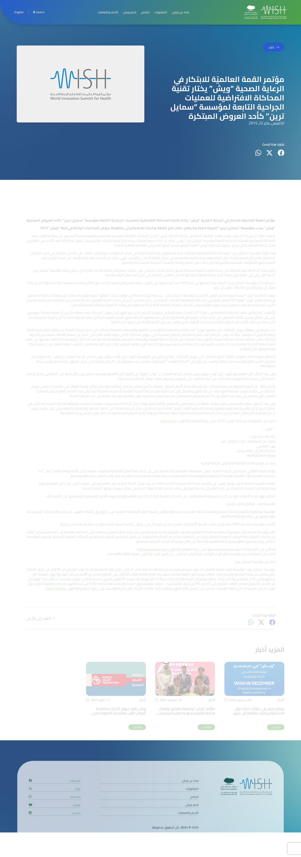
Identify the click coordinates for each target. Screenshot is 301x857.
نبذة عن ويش (180, 12)
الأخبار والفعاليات (107, 12)
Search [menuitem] (39, 12)
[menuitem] (19, 12)
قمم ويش (129, 12)
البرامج (145, 12)
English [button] (19, 12)
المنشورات (160, 12)
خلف (271, 47)
